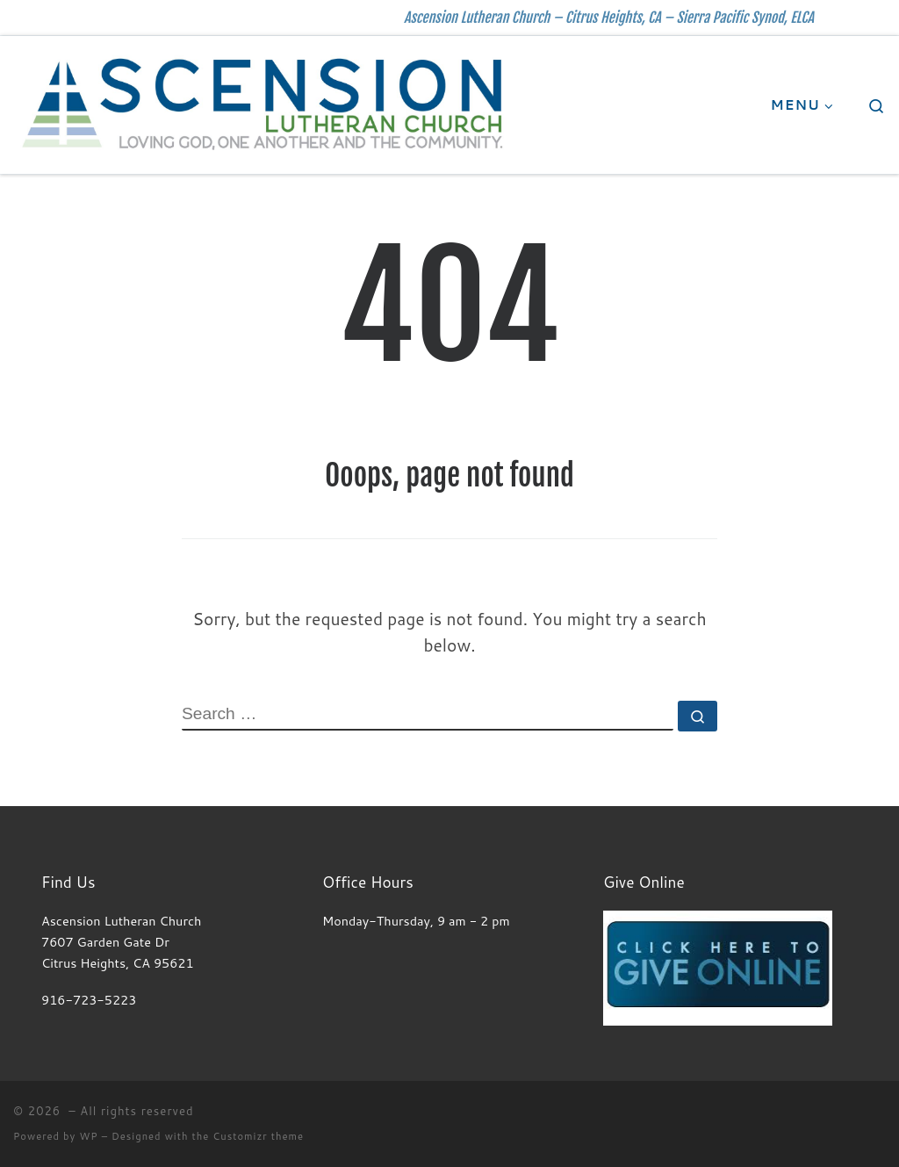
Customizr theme (258, 1136)
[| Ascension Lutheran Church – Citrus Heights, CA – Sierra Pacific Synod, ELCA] (263, 103)
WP (88, 1136)
